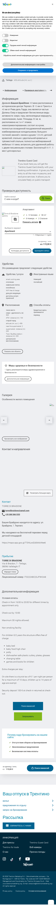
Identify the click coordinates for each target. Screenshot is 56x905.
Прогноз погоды (37, 852)
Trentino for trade (11, 847)
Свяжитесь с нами (18, 825)
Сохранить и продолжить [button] (28, 70)
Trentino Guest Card (39, 842)
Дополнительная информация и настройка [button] (28, 65)
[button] (52, 4)
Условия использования (37, 891)
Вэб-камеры (36, 847)
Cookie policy (20, 891)
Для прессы (8, 842)
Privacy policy (7, 891)
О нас (5, 852)
